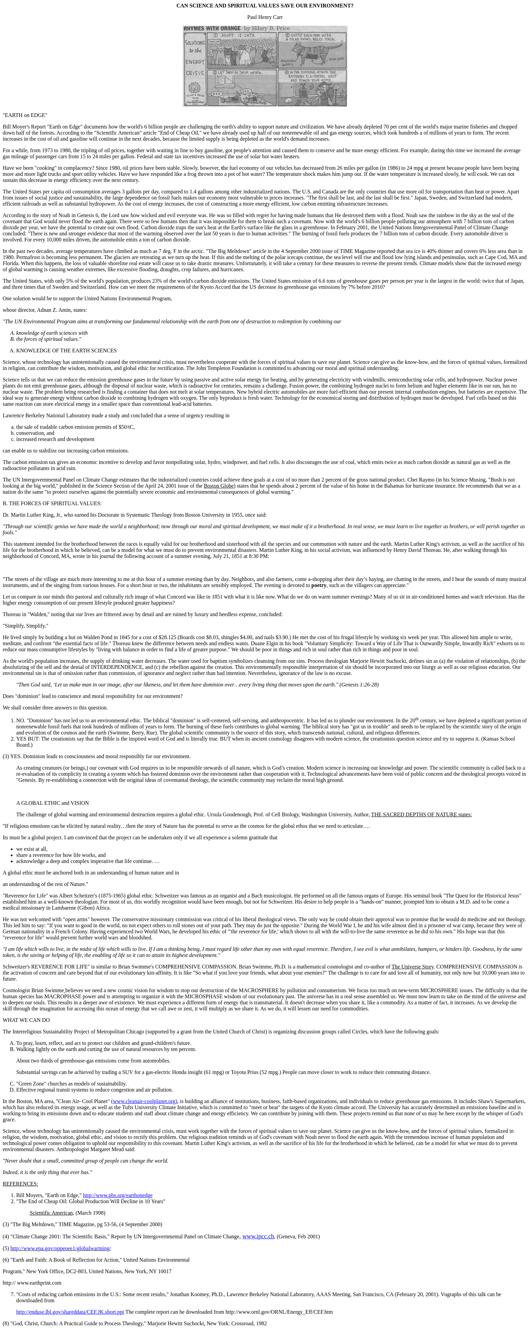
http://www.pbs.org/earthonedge (117, 1195)
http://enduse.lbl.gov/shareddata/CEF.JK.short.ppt (70, 1312)
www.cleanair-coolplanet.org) (145, 1101)
